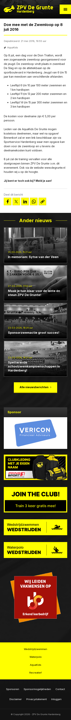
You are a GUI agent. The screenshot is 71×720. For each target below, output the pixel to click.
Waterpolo (36, 656)
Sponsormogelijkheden (37, 689)
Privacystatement (36, 699)
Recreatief (35, 672)
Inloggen (56, 699)
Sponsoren (12, 689)
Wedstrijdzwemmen (35, 649)
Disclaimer (15, 699)
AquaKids (12, 47)
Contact (60, 689)
